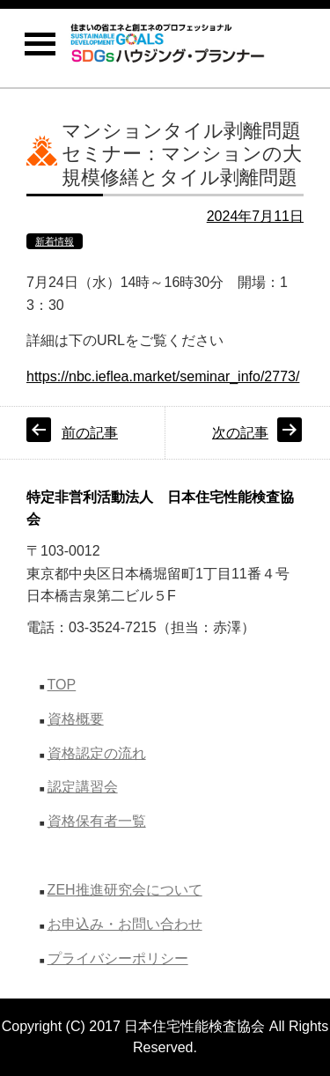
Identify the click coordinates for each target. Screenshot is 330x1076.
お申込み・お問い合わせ (125, 924)
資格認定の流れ (97, 753)
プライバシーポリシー (118, 958)
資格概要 (76, 718)
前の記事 (90, 432)
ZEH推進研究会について (125, 889)
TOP (62, 684)
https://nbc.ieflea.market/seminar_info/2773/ (162, 376)
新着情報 (54, 241)
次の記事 (240, 432)
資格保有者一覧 (97, 821)
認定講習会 (83, 786)
